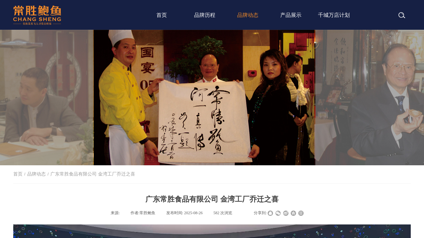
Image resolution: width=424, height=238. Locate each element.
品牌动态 (247, 15)
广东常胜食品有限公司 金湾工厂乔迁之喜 (92, 174)
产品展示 (290, 15)
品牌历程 (204, 15)
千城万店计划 (334, 15)
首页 (161, 15)
